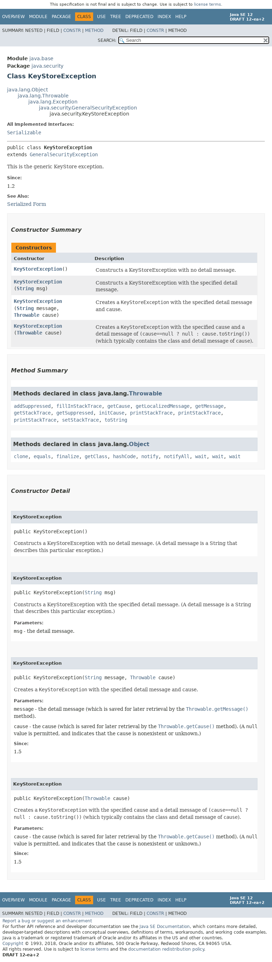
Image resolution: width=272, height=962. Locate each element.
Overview (13, 16)
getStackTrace (32, 413)
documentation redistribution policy (166, 949)
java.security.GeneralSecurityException (88, 108)
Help (180, 16)
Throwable (26, 315)
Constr (72, 30)
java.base (41, 58)
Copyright (12, 943)
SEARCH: (107, 40)
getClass (96, 456)
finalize (67, 456)
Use (101, 16)
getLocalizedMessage (162, 406)
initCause (111, 413)
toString (115, 420)
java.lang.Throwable (43, 96)
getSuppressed (74, 413)
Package (61, 16)
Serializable (24, 132)
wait (200, 456)
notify (149, 456)
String (25, 288)
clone (21, 456)
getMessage (209, 406)
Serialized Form (26, 204)
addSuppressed (32, 406)
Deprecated (139, 16)
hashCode (124, 456)
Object (139, 444)
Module (38, 16)
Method (94, 30)
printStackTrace (151, 413)
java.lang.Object (27, 89)
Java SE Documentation (165, 926)
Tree (115, 16)
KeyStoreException (38, 269)
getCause (118, 406)
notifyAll (176, 456)
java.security (47, 66)
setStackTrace (80, 420)
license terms (207, 4)
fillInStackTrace (79, 406)
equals (42, 456)
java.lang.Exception (53, 102)
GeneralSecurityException (64, 154)
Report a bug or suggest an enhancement (47, 920)
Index (164, 16)
